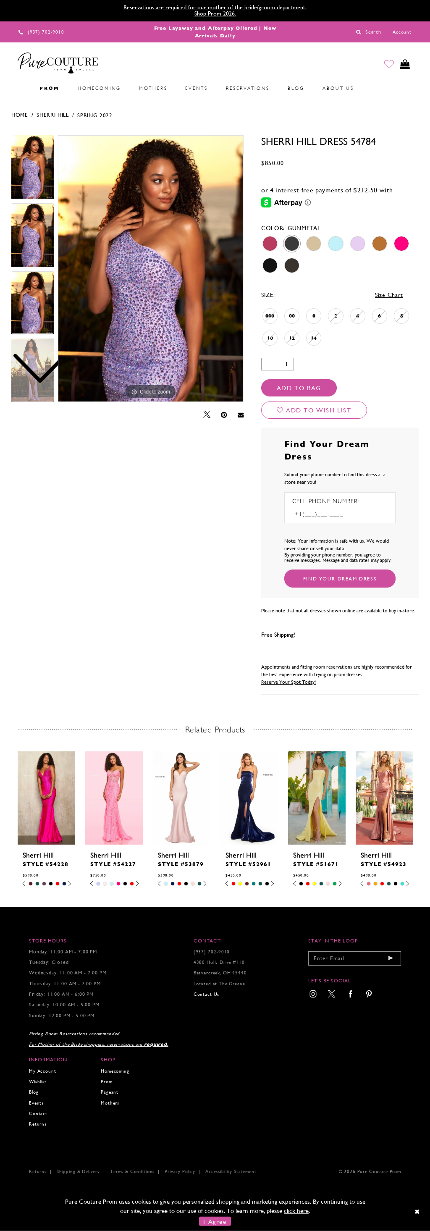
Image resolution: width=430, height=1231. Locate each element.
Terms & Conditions (132, 1171)
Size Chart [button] (389, 294)
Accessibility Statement (230, 1171)
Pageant (109, 1092)
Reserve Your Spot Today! (288, 682)
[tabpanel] (150, 269)
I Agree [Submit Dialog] (214, 1221)
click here (296, 1210)
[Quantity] (277, 364)
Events (36, 1103)
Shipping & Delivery (78, 1171)
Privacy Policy (180, 1171)
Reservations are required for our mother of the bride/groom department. (215, 7)
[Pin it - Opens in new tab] (224, 414)
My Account (42, 1071)
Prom (106, 1081)
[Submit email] (390, 958)
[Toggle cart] (404, 64)
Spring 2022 (95, 115)
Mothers (110, 1103)
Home (19, 115)
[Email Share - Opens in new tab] (240, 414)
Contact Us (206, 994)
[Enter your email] (354, 958)
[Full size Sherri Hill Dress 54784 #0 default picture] (150, 269)
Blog (33, 1092)
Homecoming (115, 1071)
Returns (38, 1124)
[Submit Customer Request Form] (340, 579)
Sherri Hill (53, 115)
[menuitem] (21, 88)
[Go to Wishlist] (388, 64)
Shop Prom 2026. (215, 13)
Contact (38, 1113)
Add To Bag (299, 387)
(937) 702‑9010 (212, 952)
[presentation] (46, 798)
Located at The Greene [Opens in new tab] (219, 984)
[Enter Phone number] (328, 514)
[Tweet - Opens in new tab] (207, 414)
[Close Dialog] (417, 1212)
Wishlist (38, 1081)
